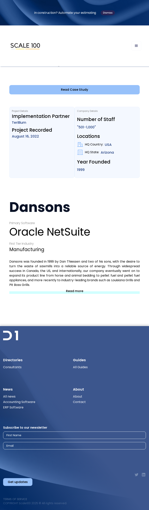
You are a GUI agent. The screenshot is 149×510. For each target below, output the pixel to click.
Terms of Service (15, 499)
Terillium (19, 122)
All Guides (80, 367)
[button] (136, 46)
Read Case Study (74, 89)
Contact (79, 402)
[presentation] (37, 459)
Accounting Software (19, 402)
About (77, 396)
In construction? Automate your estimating (65, 12)
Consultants (12, 367)
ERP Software (13, 407)
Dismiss (108, 12)
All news (9, 396)
